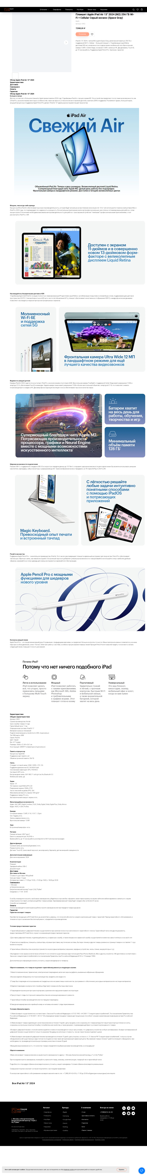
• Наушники (47, 1127)
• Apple (64, 1112)
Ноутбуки (80, 3)
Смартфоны (57, 3)
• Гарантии (84, 1123)
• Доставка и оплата (87, 1115)
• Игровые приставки (50, 1130)
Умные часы (92, 3)
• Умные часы (47, 1123)
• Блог (83, 1127)
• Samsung (65, 1116)
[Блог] (124, 1114)
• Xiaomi (64, 1123)
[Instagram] (128, 1114)
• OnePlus (65, 1130)
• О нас (83, 1112)
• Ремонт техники (86, 1130)
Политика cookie (100, 1139)
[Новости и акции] (133, 1114)
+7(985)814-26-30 (106, 1112)
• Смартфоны (47, 1112)
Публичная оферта (68, 1139)
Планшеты (69, 3)
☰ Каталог (43, 3)
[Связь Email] (133, 1109)
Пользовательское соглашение (51, 1139)
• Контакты (84, 1119)
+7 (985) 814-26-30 (69, 1073)
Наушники (103, 3)
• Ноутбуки (46, 1119)
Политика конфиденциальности (84, 1139)
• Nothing (65, 1127)
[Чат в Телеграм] (128, 1109)
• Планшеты (47, 1115)
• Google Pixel (66, 1119)
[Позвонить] (124, 1109)
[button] (133, 3)
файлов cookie (69, 1169)
